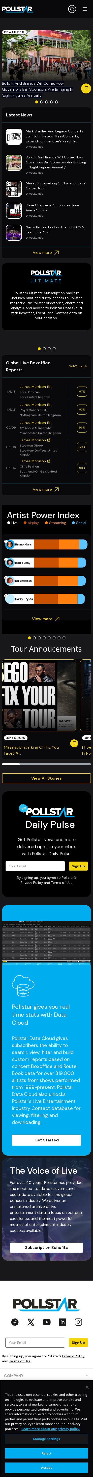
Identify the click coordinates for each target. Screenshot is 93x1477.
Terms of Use (61, 882)
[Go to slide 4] (51, 101)
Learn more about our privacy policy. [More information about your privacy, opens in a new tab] (50, 1429)
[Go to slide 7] (59, 637)
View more (46, 252)
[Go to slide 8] (63, 637)
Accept (46, 1467)
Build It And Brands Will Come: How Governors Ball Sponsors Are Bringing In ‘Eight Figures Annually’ (37, 89)
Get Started (46, 1140)
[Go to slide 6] (54, 637)
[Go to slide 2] (41, 101)
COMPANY (46, 1375)
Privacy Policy (32, 882)
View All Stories (46, 778)
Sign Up (78, 866)
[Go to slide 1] (36, 101)
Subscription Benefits (46, 1247)
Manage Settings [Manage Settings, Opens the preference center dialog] (46, 1439)
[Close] (87, 1387)
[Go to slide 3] (46, 101)
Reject (47, 1453)
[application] (46, 571)
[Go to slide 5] (56, 101)
